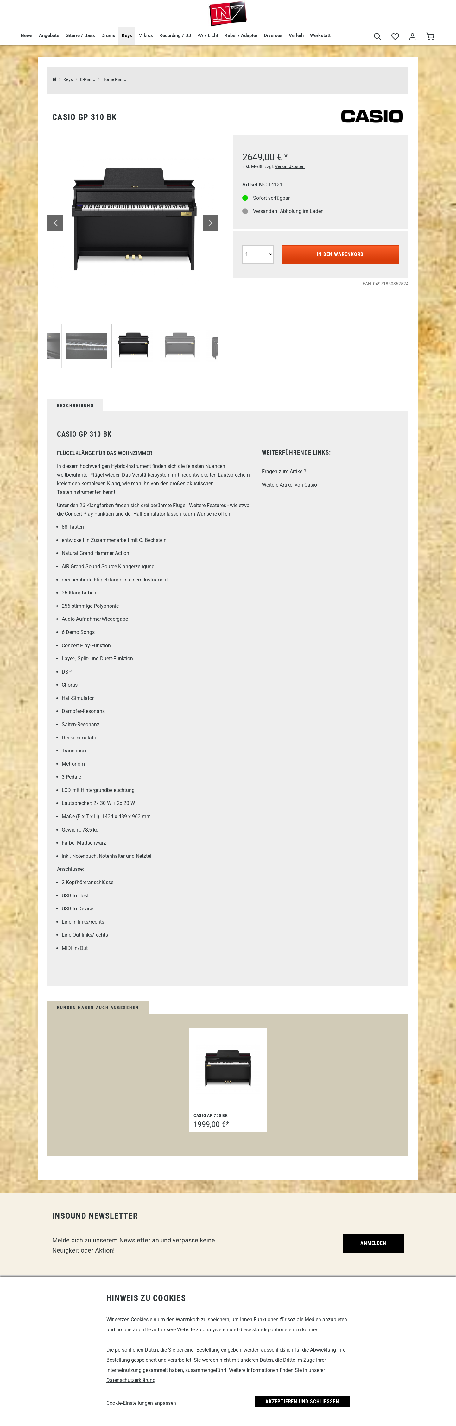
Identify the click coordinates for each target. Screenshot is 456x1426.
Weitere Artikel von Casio (289, 485)
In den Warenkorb (340, 254)
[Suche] (377, 37)
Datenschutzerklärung (130, 1380)
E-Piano (87, 79)
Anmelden (373, 1243)
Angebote (49, 35)
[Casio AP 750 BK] (228, 1069)
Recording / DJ (175, 35)
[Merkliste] (395, 37)
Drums (108, 35)
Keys (127, 35)
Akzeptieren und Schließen (302, 1401)
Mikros (145, 35)
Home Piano (114, 79)
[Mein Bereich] (412, 37)
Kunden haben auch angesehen (98, 1007)
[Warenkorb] (430, 37)
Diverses (273, 35)
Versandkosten (290, 166)
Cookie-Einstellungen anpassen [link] (141, 1403)
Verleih (296, 35)
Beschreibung (75, 405)
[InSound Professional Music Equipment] (54, 79)
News (27, 35)
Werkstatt (320, 35)
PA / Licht (207, 35)
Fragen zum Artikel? (284, 471)
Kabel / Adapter (241, 35)
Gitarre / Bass (80, 35)
